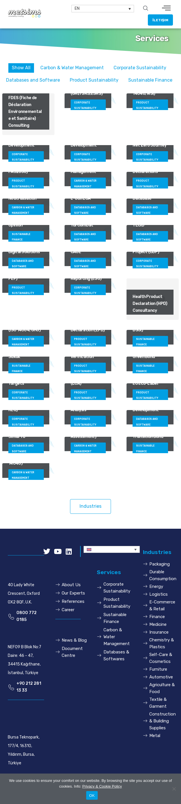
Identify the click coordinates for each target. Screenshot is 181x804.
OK (92, 795)
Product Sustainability (94, 80)
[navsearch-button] (145, 8)
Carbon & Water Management (72, 67)
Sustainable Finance (150, 80)
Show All (21, 67)
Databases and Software (33, 80)
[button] (160, 20)
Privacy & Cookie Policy (102, 786)
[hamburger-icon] (166, 8)
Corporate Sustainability (140, 67)
